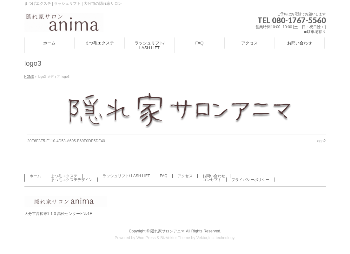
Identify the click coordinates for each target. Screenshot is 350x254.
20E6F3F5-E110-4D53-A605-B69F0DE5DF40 (66, 141)
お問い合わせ (213, 176)
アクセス (185, 176)
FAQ (164, 176)
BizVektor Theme (175, 238)
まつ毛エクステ (64, 176)
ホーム (35, 176)
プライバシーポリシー (250, 179)
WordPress (146, 238)
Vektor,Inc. (205, 238)
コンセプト (211, 179)
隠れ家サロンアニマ (167, 231)
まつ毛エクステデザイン (72, 179)
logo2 (321, 141)
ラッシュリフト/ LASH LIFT (126, 176)
